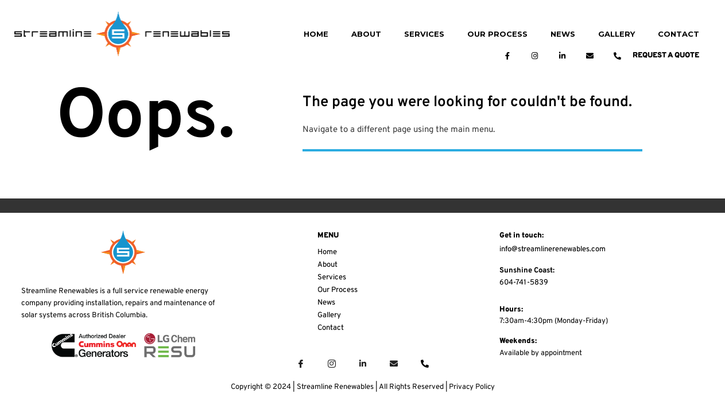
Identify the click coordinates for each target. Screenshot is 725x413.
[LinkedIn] (362, 364)
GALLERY (616, 33)
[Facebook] (300, 364)
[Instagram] (331, 364)
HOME (316, 33)
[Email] (393, 364)
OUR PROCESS (497, 33)
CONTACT (678, 33)
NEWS (562, 33)
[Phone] (424, 364)
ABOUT (366, 33)
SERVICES (424, 33)
